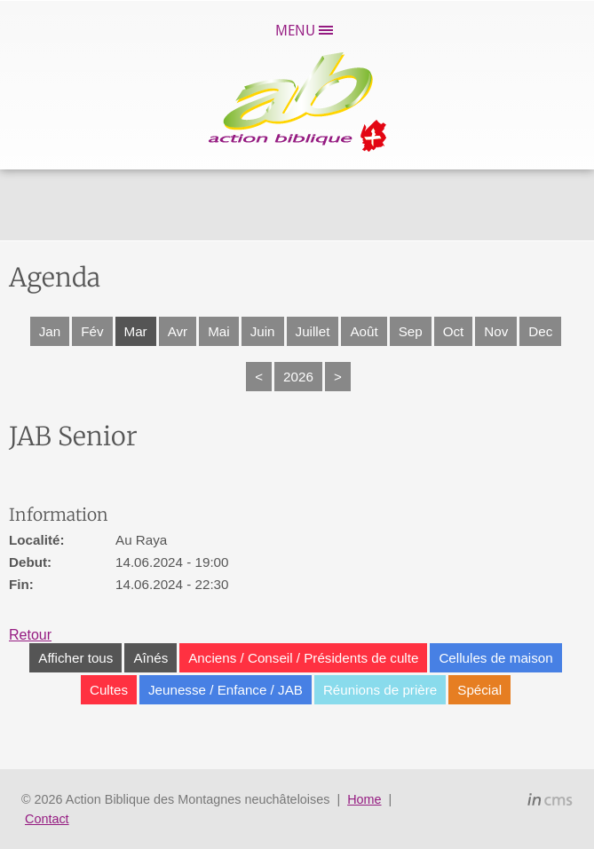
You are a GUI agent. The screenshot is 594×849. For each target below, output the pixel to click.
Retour (30, 634)
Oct (453, 331)
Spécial (479, 689)
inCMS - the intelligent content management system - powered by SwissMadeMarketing (550, 802)
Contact (47, 819)
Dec (540, 331)
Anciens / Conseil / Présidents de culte (303, 657)
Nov (496, 331)
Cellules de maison (495, 657)
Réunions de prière (380, 689)
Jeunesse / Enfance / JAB (225, 689)
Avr (178, 331)
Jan (50, 331)
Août (363, 331)
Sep (411, 331)
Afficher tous (75, 657)
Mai (218, 331)
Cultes (109, 689)
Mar (135, 331)
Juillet (313, 331)
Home (364, 799)
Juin (262, 331)
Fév (92, 331)
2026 (298, 376)
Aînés (150, 657)
